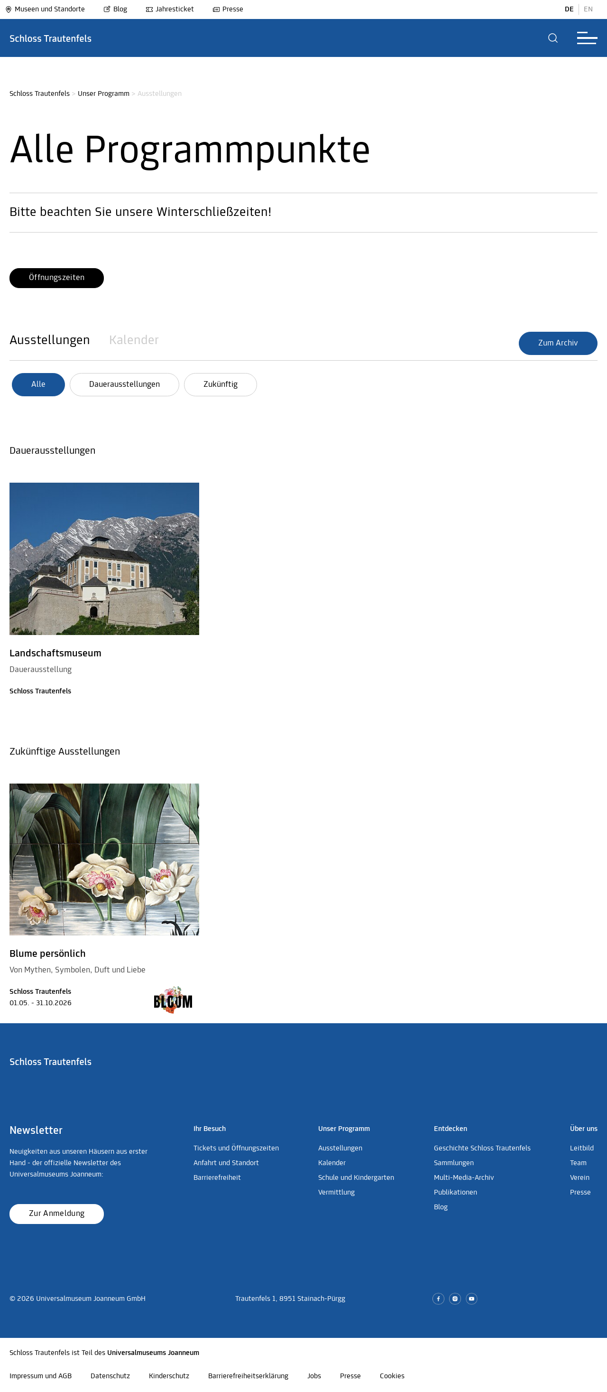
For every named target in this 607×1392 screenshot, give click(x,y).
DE (569, 9)
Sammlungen (454, 1163)
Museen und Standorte (45, 9)
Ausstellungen (49, 340)
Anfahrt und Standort (226, 1163)
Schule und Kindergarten (356, 1178)
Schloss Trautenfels (39, 94)
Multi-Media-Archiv (464, 1178)
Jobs (314, 1376)
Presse (227, 9)
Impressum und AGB (40, 1376)
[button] (553, 38)
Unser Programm (103, 94)
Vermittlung (336, 1192)
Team (578, 1163)
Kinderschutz (169, 1376)
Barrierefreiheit (217, 1178)
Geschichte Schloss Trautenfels (482, 1148)
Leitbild (582, 1148)
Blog (115, 9)
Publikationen (455, 1192)
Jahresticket (170, 9)
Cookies (392, 1376)
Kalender (134, 340)
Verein (579, 1178)
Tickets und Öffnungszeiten (236, 1148)
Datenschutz (110, 1376)
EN (588, 9)
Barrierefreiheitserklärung (248, 1376)
